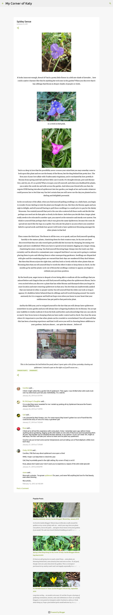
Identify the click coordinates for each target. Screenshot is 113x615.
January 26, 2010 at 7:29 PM (32, 409)
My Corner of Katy (18, 3)
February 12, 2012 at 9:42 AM (33, 484)
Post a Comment (23, 488)
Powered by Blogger (56, 612)
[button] (18, 28)
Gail (24, 415)
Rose (24, 428)
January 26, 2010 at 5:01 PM (32, 396)
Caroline (26, 388)
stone (25, 472)
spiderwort (33, 370)
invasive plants (22, 370)
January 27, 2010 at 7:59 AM (33, 444)
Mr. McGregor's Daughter (31, 401)
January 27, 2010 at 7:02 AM (33, 422)
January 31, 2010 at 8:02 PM (32, 467)
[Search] (35, 3)
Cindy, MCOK (27, 450)
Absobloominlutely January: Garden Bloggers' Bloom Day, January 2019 (56, 519)
